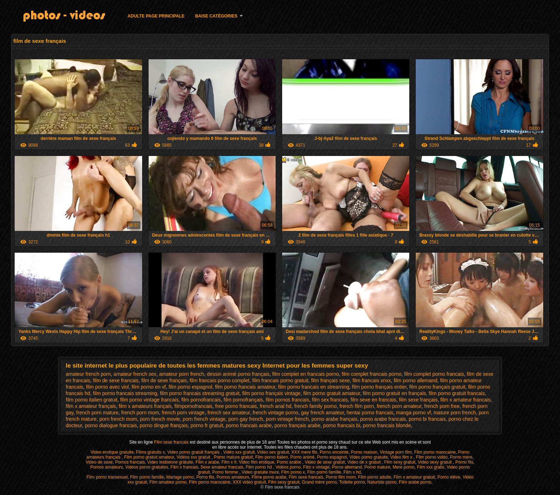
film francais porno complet (219, 380)
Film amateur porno (167, 482)
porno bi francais (427, 419)
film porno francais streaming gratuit (200, 393)
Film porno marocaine (435, 452)
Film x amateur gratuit (414, 477)
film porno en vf (148, 387)
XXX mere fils (304, 452)
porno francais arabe (248, 425)
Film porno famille (324, 472)
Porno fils (464, 462)
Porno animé (302, 457)
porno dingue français (164, 425)
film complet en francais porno (305, 374)
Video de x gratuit (365, 462)
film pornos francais (287, 400)
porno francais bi (341, 425)
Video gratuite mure (260, 472)
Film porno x (293, 472)
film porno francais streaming (125, 393)
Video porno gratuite (368, 457)
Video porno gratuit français (194, 452)
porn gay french (245, 419)
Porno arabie (289, 462)
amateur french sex (135, 374)
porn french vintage (204, 419)
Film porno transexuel (107, 477)
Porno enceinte (334, 452)
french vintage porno (276, 412)
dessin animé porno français (238, 374)
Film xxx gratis (430, 467)
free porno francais (236, 406)
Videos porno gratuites (146, 467)
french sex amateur (229, 412)
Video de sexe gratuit (325, 462)
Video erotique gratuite (112, 452)
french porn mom (140, 412)
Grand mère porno (319, 482)
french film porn (356, 406)
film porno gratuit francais (457, 393)
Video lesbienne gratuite (170, 462)
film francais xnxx (371, 380)
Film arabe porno (415, 482)
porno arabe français (334, 419)
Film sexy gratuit (399, 462)
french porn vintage (183, 412)
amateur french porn (88, 374)
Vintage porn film (396, 452)
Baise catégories (216, 16)
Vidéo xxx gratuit (239, 452)
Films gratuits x (150, 452)
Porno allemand (347, 467)
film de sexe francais (116, 380)
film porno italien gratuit (92, 400)
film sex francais (330, 400)
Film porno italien (271, 457)
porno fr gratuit (206, 425)
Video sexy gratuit (435, 462)
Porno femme (225, 472)
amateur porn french (181, 374)
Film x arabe (207, 462)
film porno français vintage (271, 393)
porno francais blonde (387, 425)
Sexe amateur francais (221, 467)
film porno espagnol (190, 387)
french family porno (315, 406)
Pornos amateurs (106, 467)
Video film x (402, 457)
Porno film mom (341, 477)
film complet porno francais (434, 374)
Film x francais (184, 467)
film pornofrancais (201, 400)
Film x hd (352, 472)
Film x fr (228, 462)
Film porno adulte (374, 477)
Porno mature (377, 467)
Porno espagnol (332, 457)
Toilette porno (352, 482)
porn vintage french (287, 419)
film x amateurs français (145, 406)
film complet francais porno (371, 374)
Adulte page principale (156, 16)
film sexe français (418, 400)
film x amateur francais (465, 400)
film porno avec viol (107, 387)
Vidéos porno (288, 467)
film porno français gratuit (437, 387)
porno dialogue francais (111, 425)
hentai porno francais (370, 412)
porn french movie (160, 419)
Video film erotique (256, 462)
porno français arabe (297, 425)
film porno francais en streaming (313, 387)
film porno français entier (379, 387)
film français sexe (330, 380)
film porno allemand (415, 380)
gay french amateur (322, 412)
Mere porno (403, 467)
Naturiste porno (381, 482)
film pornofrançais (243, 400)
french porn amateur (399, 406)
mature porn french (455, 412)
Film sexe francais (172, 442)
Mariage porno (180, 477)
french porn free (442, 406)
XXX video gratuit (249, 482)
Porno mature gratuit (233, 457)
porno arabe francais (383, 419)
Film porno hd (259, 467)
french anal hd (275, 406)
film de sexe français (164, 380)
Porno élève (449, 477)
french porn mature (97, 412)
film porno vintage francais (149, 400)
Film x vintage (316, 467)
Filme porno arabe (268, 477)
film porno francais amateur (245, 387)
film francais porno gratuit (280, 380)
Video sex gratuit (273, 452)
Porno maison (364, 452)
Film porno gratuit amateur (149, 457)
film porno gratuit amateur (331, 393)
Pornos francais (130, 462)
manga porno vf (413, 412)
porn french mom (118, 419)
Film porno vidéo (432, 457)
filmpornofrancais (193, 406)
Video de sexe (99, 462)
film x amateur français (91, 406)
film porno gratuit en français (394, 393)
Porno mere (461, 457)
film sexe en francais (373, 400)
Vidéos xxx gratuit (193, 457)
